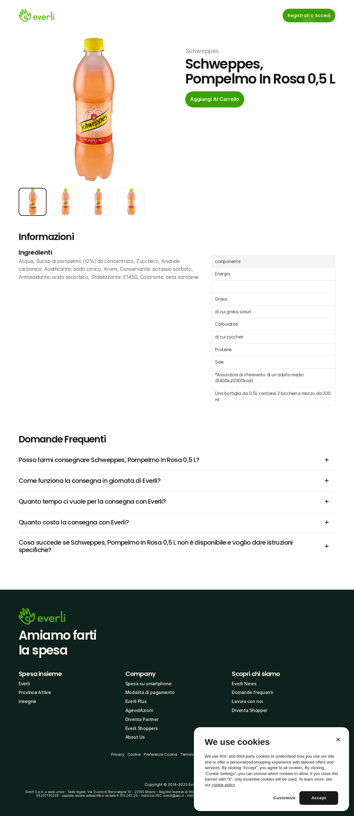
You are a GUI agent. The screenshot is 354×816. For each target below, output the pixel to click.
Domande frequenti (252, 692)
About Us (135, 737)
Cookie (134, 754)
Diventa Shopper (249, 710)
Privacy (117, 754)
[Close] (338, 739)
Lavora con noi (247, 701)
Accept (318, 798)
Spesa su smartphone (148, 683)
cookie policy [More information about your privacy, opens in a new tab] (223, 784)
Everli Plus (136, 701)
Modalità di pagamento (150, 692)
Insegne (27, 701)
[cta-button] (214, 99)
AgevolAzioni (139, 710)
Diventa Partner (142, 719)
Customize (284, 798)
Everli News (244, 683)
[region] (271, 769)
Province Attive (35, 692)
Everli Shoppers (141, 728)
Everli (24, 683)
